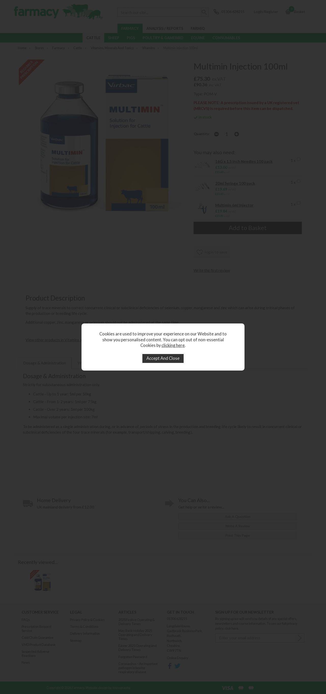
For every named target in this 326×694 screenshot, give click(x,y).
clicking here (173, 345)
